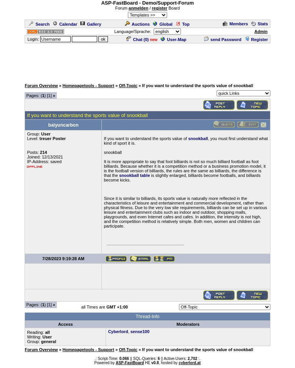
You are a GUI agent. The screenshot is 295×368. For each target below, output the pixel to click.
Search (39, 24)
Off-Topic (128, 85)
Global (162, 24)
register (159, 8)
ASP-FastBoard (130, 363)
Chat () (137, 39)
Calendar (65, 24)
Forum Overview (41, 85)
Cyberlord (118, 331)
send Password (223, 39)
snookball (198, 138)
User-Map (173, 39)
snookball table (134, 175)
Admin (260, 31)
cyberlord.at (190, 363)
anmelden (138, 8)
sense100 (140, 331)
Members (235, 23)
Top (182, 24)
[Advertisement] (147, 61)
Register (256, 39)
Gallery (90, 24)
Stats (259, 23)
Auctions (137, 24)
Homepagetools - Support (88, 85)
